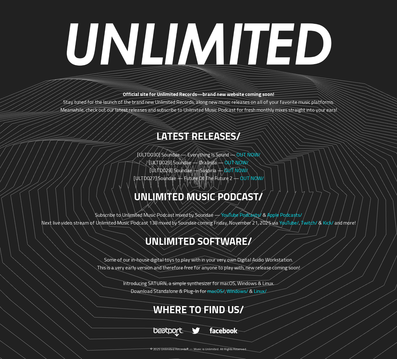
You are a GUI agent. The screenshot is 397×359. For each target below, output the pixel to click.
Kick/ (328, 223)
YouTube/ (289, 223)
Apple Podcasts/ (284, 215)
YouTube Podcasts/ (241, 215)
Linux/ (260, 291)
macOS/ (216, 291)
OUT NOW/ (248, 154)
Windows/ (237, 291)
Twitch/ (309, 223)
